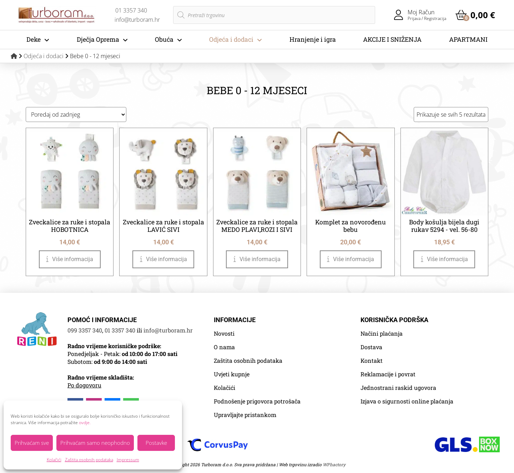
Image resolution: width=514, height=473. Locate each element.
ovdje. (85, 422)
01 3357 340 (120, 330)
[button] (475, 15)
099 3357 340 (84, 330)
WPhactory (334, 464)
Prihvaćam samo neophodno (95, 442)
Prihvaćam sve (32, 442)
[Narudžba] (76, 114)
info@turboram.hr (168, 330)
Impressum (128, 460)
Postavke (156, 442)
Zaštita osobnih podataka (89, 460)
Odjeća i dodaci (44, 56)
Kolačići (54, 460)
